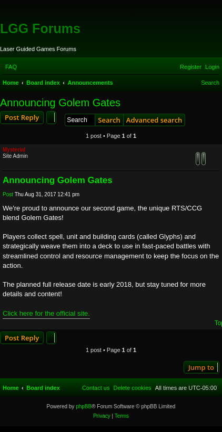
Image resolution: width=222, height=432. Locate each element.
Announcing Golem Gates (60, 102)
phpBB (84, 406)
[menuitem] (11, 67)
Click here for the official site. (46, 313)
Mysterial (14, 150)
